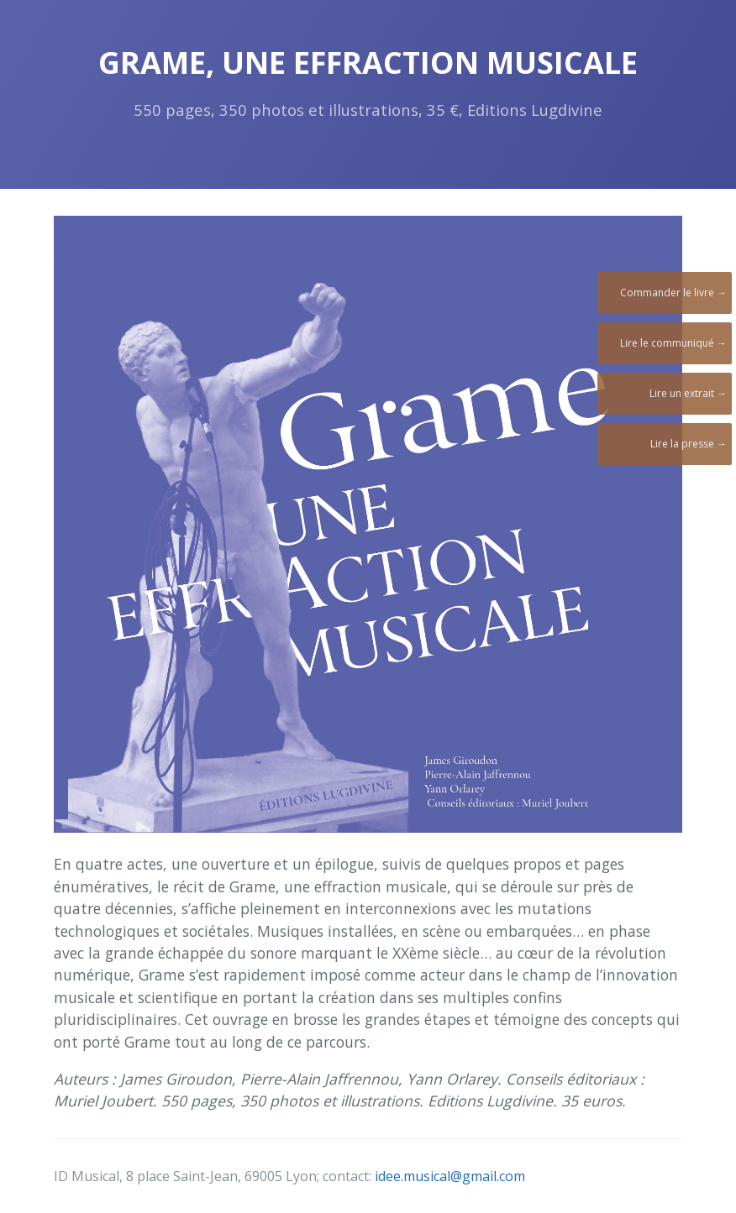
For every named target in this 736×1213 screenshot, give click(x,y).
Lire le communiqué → (673, 343)
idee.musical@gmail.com (450, 1176)
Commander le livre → (673, 292)
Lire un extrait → (688, 393)
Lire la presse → (688, 444)
